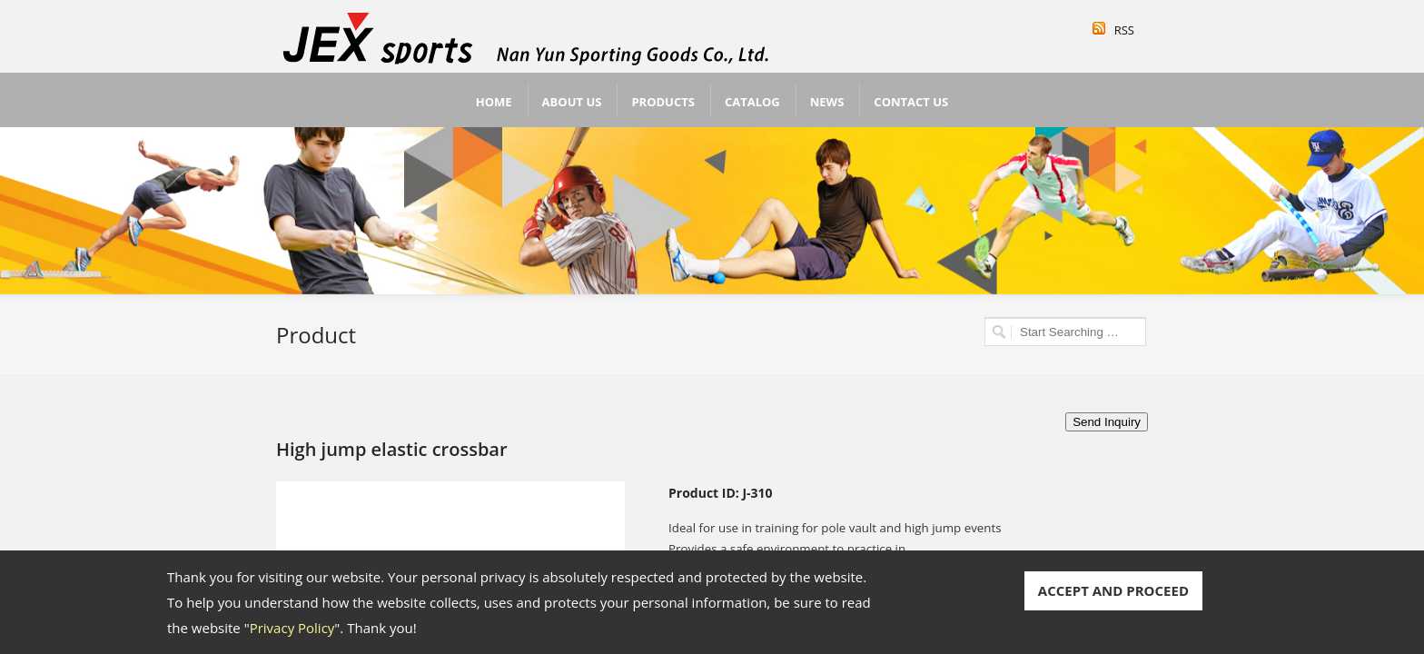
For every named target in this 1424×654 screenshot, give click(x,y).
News (827, 102)
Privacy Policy (292, 628)
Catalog (752, 102)
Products (663, 102)
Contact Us (911, 102)
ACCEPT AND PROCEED (1113, 590)
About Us (572, 102)
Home (494, 102)
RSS (1124, 30)
